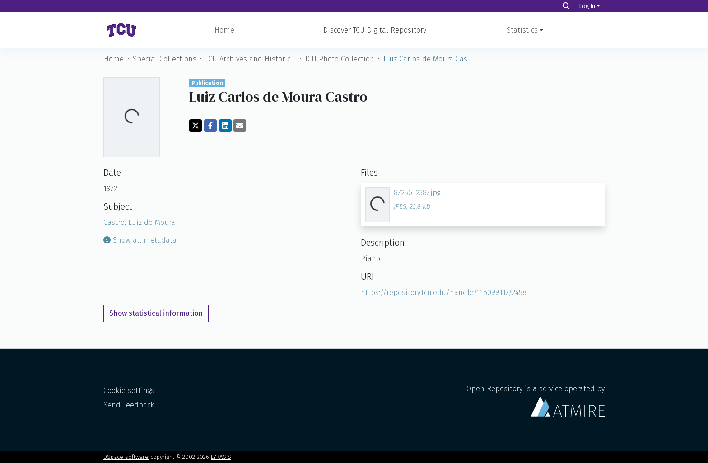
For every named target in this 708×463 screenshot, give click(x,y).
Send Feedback (128, 405)
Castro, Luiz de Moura (139, 222)
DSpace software (126, 457)
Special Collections (164, 59)
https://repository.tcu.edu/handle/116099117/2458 (443, 292)
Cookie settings (128, 390)
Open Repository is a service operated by (535, 400)
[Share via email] (239, 125)
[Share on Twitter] (195, 125)
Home (224, 30)
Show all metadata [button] (140, 240)
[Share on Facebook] (210, 125)
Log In (587, 6)
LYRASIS (221, 457)
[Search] (566, 6)
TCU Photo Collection (339, 59)
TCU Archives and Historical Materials (250, 59)
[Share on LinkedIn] (225, 125)
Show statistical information (156, 313)
